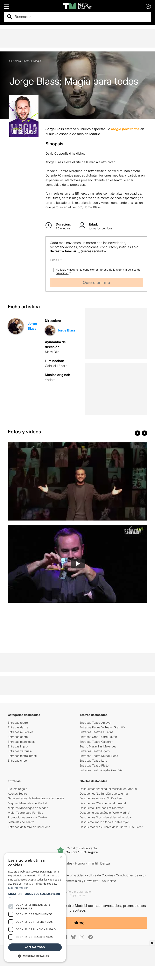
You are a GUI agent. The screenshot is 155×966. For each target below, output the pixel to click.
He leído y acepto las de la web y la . (98, 271)
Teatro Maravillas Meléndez (98, 746)
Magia (37, 61)
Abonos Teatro (17, 793)
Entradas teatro (18, 722)
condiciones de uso (95, 269)
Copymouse (77, 895)
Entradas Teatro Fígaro (95, 751)
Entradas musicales (20, 732)
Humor (80, 863)
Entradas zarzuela (20, 751)
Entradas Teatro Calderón (96, 741)
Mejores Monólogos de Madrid (28, 808)
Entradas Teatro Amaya (95, 722)
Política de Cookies (100, 875)
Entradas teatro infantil (22, 756)
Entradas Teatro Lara (93, 760)
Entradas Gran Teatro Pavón (98, 736)
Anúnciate (109, 881)
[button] (35, 895)
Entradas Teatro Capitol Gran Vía (101, 770)
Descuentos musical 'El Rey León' (102, 798)
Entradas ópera (18, 736)
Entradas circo (17, 760)
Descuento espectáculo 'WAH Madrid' (105, 812)
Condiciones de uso (130, 875)
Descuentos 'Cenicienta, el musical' (103, 803)
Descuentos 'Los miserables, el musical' (106, 817)
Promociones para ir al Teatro (27, 817)
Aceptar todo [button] (35, 947)
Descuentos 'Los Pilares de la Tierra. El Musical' (111, 827)
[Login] (148, 6)
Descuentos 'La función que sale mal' (104, 793)
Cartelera (15, 61)
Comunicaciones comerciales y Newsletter (69, 881)
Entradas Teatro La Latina (96, 732)
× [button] (61, 857)
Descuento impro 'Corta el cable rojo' (104, 822)
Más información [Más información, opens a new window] (18, 888)
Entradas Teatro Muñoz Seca (99, 756)
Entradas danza (18, 727)
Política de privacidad (69, 875)
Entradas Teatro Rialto (94, 765)
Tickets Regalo (17, 789)
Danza (105, 863)
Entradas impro (18, 746)
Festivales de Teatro (21, 822)
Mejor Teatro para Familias (25, 812)
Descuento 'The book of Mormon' (102, 808)
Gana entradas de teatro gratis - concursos (36, 798)
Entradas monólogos (21, 741)
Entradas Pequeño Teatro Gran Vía (102, 727)
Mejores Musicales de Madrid (27, 803)
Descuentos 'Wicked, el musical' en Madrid (108, 789)
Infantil (27, 61)
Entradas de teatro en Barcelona (29, 827)
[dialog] (35, 907)
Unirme (77, 922)
